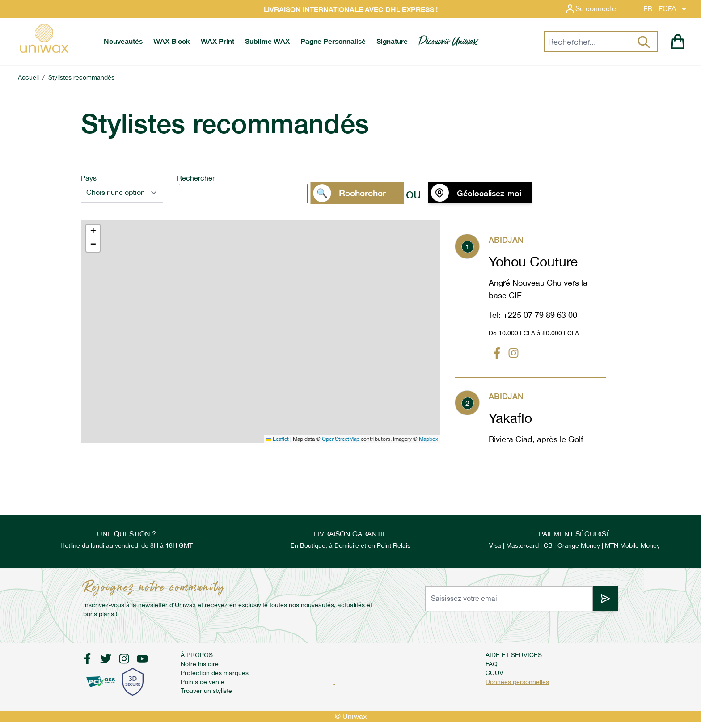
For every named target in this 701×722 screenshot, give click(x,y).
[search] (243, 193)
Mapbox (428, 439)
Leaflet (277, 439)
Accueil (28, 77)
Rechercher (196, 178)
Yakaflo (510, 418)
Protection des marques (215, 672)
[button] (93, 231)
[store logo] (43, 38)
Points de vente (202, 681)
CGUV (494, 672)
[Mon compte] (598, 9)
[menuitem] (123, 41)
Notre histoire (200, 663)
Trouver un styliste (206, 690)
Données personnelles (517, 681)
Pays (89, 178)
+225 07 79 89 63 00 (540, 315)
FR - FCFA (665, 8)
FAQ (492, 663)
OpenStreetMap (340, 439)
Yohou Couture (533, 261)
